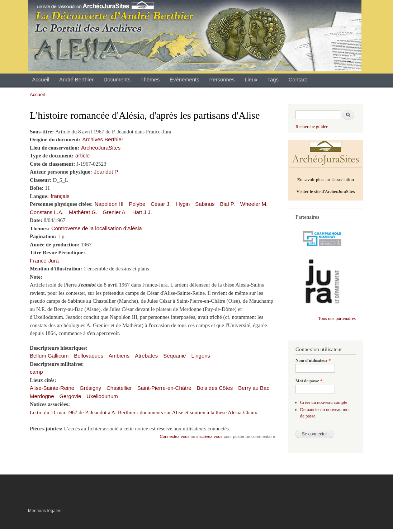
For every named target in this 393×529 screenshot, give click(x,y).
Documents (117, 79)
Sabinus (204, 204)
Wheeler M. (254, 204)
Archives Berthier (102, 139)
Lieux (251, 79)
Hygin (183, 204)
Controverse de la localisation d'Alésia (96, 228)
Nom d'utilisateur (313, 360)
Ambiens (119, 356)
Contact (298, 79)
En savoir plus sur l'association (325, 179)
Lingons (200, 356)
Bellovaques (88, 356)
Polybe (137, 204)
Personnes (222, 79)
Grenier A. (115, 212)
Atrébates (146, 356)
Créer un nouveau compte (323, 402)
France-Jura (44, 261)
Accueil (40, 79)
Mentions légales (44, 510)
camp (36, 372)
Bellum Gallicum (49, 356)
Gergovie (70, 396)
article (82, 155)
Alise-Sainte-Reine (52, 388)
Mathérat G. (83, 212)
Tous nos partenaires (337, 318)
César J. (161, 204)
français (60, 196)
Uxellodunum (102, 396)
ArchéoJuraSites (100, 148)
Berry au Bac (253, 388)
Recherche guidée (311, 126)
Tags (273, 79)
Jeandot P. (106, 172)
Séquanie (174, 356)
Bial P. (227, 204)
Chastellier (119, 388)
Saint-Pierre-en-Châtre (164, 388)
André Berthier (76, 79)
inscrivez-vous (209, 436)
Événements (184, 79)
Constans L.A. (46, 212)
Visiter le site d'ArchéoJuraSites (325, 191)
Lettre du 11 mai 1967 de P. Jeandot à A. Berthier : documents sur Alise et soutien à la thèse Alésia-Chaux (143, 412)
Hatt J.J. (142, 212)
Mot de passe (308, 380)
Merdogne (42, 396)
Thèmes (150, 79)
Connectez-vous (175, 436)
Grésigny (90, 388)
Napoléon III (109, 204)
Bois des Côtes (215, 388)
